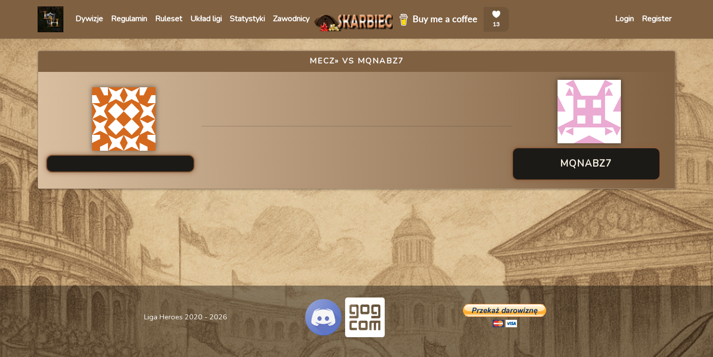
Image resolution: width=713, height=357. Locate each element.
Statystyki (247, 18)
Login (624, 18)
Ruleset (168, 18)
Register (656, 18)
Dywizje (89, 18)
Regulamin (129, 18)
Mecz (322, 61)
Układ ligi (206, 18)
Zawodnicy (291, 18)
